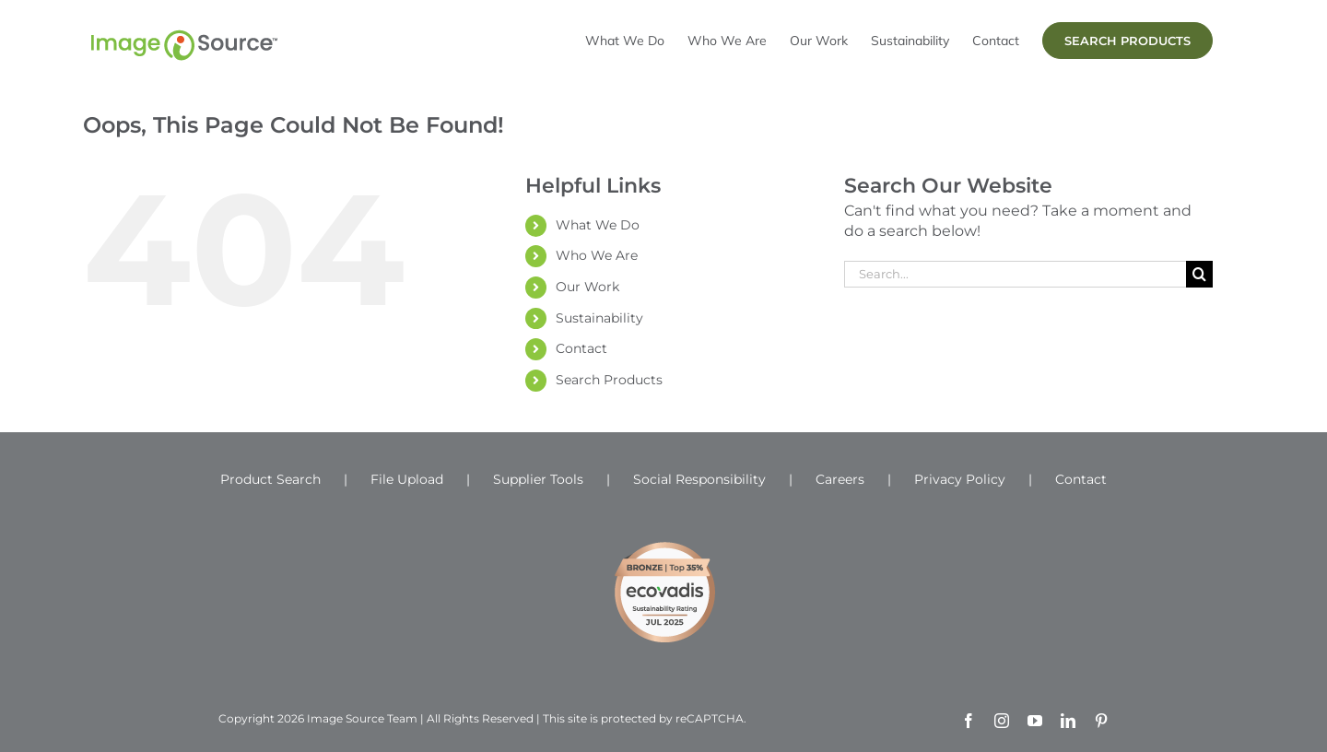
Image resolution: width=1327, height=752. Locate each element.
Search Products (609, 379)
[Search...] (1015, 274)
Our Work (587, 286)
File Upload (406, 479)
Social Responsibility (699, 479)
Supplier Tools (538, 479)
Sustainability (599, 318)
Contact (581, 348)
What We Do (598, 225)
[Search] (1199, 274)
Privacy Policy (959, 479)
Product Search (270, 479)
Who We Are (597, 255)
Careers (840, 479)
